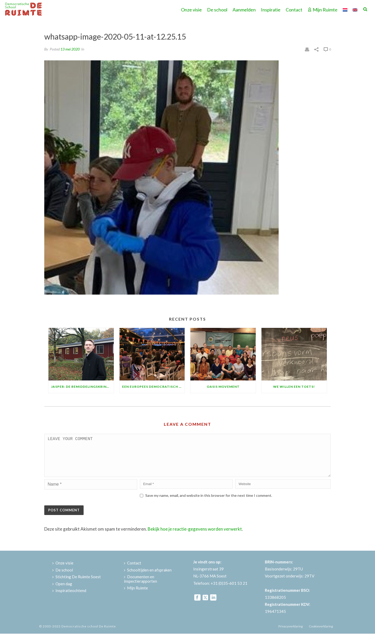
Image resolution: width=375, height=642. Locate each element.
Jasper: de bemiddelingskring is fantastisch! (82, 387)
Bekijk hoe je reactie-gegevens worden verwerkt (195, 537)
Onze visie (191, 9)
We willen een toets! (294, 387)
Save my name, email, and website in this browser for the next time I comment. (208, 503)
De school (217, 9)
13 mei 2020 (70, 49)
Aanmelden (244, 9)
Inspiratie (270, 9)
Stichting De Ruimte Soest (76, 585)
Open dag (62, 592)
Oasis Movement (223, 387)
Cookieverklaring (321, 635)
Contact (294, 9)
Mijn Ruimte (323, 9)
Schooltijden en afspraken (148, 578)
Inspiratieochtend (69, 598)
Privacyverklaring (290, 635)
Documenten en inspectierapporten (140, 587)
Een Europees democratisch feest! (153, 387)
